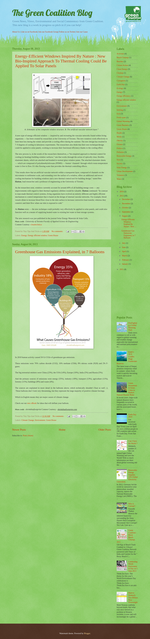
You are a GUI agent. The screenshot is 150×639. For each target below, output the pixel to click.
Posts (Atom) (28, 436)
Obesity (120, 141)
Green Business (123, 125)
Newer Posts (19, 429)
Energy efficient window (37, 235)
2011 (122, 269)
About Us (16, 32)
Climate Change (27, 420)
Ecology (120, 88)
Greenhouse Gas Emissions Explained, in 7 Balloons (59, 251)
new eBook (32, 403)
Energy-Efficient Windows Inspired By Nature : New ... (128, 223)
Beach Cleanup (123, 57)
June (124, 247)
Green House (53, 235)
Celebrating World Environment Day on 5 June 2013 (133, 566)
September (126, 212)
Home (62, 429)
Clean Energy (122, 69)
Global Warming (123, 121)
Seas (118, 160)
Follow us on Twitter (67, 32)
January (125, 264)
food (118, 114)
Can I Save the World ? (132, 442)
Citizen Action (122, 65)
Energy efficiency (124, 96)
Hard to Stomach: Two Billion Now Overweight (133, 597)
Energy (24, 235)
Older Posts (104, 429)
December (126, 199)
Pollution (120, 152)
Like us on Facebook (29, 32)
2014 (122, 191)
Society (119, 164)
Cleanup (120, 73)
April (124, 251)
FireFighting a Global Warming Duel (132, 326)
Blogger (87, 633)
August (125, 216)
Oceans (119, 144)
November (126, 204)
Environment (40, 420)
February (126, 260)
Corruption (121, 81)
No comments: (57, 231)
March (125, 256)
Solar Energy (122, 167)
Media (119, 137)
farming (120, 110)
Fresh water (121, 118)
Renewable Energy (124, 156)
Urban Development (124, 171)
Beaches (120, 61)
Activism (120, 54)
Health (119, 133)
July (124, 243)
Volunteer (120, 175)
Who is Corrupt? (131, 505)
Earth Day (121, 84)
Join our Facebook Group (48, 32)
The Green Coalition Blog (52, 12)
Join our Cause (82, 32)
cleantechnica (36, 224)
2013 (122, 196)
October (125, 208)
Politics (119, 148)
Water (119, 179)
